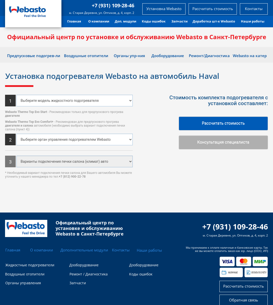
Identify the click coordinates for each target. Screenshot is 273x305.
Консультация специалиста (223, 142)
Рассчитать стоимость (223, 123)
